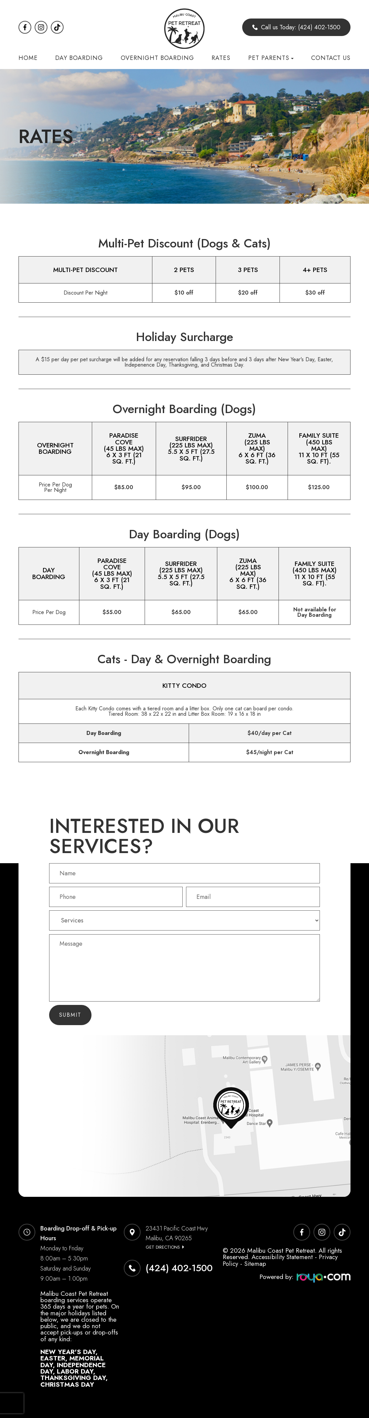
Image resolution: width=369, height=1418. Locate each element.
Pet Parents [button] (271, 58)
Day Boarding (79, 58)
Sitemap (255, 1263)
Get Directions (163, 1247)
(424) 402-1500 (179, 1268)
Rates (221, 58)
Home (28, 58)
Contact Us (330, 58)
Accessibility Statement (282, 1256)
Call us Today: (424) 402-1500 (296, 27)
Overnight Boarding (157, 58)
